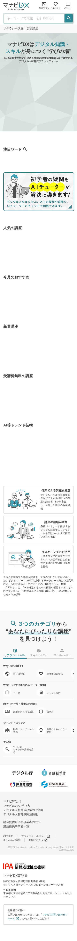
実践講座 (32, 28)
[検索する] (68, 18)
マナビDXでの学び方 (16, 805)
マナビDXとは (12, 801)
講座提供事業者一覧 (16, 826)
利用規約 (8, 835)
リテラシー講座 (13, 28)
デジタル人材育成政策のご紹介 (23, 810)
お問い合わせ (38, 840)
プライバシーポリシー (35, 836)
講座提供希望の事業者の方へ (22, 822)
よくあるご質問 (12, 839)
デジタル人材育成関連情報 (20, 814)
